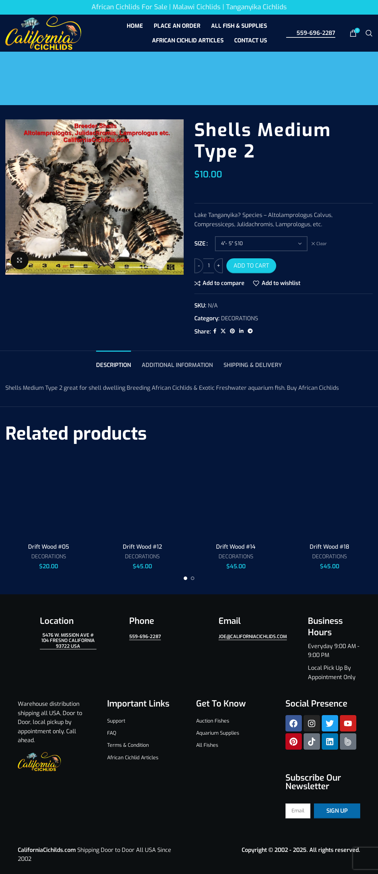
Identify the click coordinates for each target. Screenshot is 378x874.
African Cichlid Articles (132, 757)
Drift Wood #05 (48, 546)
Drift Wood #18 (329, 546)
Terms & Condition (128, 745)
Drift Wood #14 (236, 546)
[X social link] (223, 331)
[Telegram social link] (250, 331)
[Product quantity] (208, 265)
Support (116, 721)
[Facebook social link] (215, 331)
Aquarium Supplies (217, 733)
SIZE (200, 243)
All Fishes (207, 745)
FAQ (111, 733)
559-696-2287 (310, 33)
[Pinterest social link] (232, 331)
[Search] (369, 33)
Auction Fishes (212, 721)
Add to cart (251, 265)
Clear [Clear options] (321, 244)
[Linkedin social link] (241, 331)
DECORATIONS (239, 318)
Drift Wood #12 (142, 546)
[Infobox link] (323, 649)
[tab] (113, 361)
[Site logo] (43, 32)
